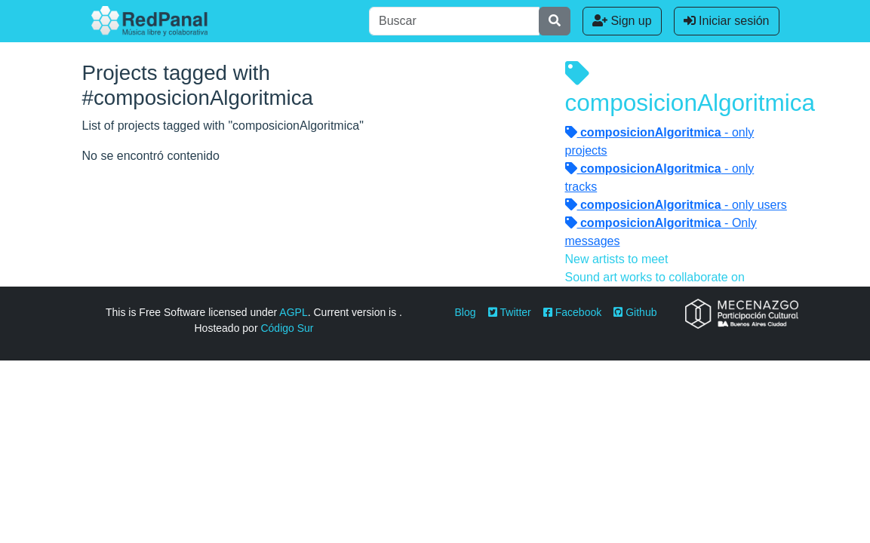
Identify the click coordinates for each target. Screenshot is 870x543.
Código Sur (286, 328)
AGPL (293, 312)
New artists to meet (617, 259)
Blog (464, 312)
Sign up (622, 20)
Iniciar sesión (727, 20)
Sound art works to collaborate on (655, 277)
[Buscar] (454, 21)
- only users (676, 204)
